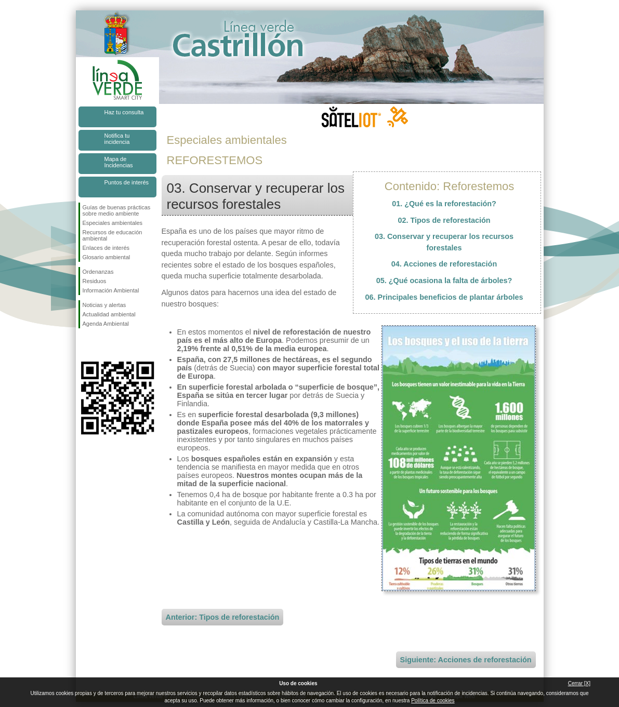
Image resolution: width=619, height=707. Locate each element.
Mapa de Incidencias (118, 162)
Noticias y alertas (104, 305)
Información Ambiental (111, 290)
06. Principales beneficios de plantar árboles (444, 297)
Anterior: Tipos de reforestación (223, 617)
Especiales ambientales (113, 223)
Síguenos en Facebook (84, 345)
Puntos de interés (126, 182)
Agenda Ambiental (106, 324)
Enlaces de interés (106, 248)
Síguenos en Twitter (102, 345)
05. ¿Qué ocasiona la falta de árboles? (444, 280)
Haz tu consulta (124, 112)
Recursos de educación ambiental (112, 235)
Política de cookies (432, 700)
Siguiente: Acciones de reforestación (466, 660)
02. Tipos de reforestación (444, 220)
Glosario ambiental (106, 257)
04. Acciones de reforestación (444, 264)
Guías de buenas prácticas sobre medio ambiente (117, 210)
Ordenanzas (98, 272)
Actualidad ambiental (109, 314)
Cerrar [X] (579, 683)
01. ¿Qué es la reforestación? (444, 203)
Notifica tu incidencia (117, 138)
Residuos (95, 281)
